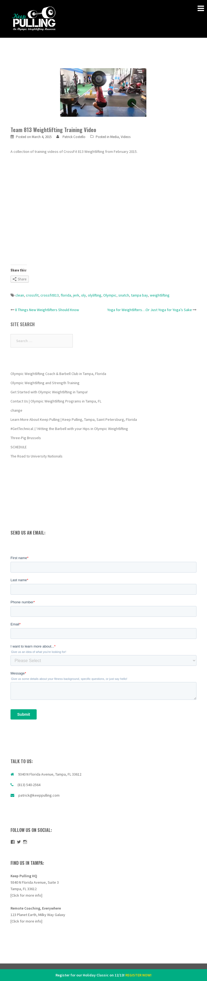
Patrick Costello (74, 137)
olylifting (94, 295)
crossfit (32, 295)
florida (66, 295)
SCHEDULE (19, 447)
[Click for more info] (26, 895)
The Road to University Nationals (37, 456)
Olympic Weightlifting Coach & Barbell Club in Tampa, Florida (58, 373)
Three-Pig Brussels (26, 437)
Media (114, 137)
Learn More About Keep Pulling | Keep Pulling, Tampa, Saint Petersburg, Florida (74, 419)
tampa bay (139, 295)
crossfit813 (49, 295)
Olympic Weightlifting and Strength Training (45, 382)
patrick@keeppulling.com (39, 795)
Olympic (109, 295)
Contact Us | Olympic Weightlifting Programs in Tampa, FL (56, 401)
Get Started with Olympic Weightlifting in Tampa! (49, 392)
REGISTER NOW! (138, 975)
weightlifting (160, 295)
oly (83, 295)
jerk (76, 295)
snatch (123, 295)
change (16, 410)
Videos (125, 137)
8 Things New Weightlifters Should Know (47, 309)
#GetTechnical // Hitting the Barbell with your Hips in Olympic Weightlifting (69, 428)
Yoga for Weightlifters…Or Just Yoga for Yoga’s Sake (149, 309)
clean (19, 295)
